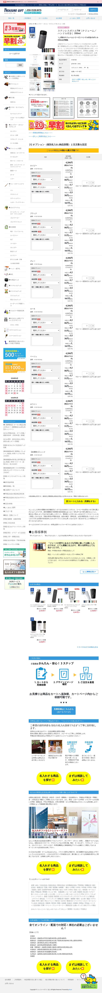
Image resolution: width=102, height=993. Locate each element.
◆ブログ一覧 (7, 511)
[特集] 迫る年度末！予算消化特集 (14, 540)
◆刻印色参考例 (8, 482)
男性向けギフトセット (16, 88)
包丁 (11, 239)
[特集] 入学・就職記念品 (11, 536)
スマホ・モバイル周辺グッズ (17, 118)
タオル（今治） (14, 325)
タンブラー (13, 131)
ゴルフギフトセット (16, 222)
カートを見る (43, 18)
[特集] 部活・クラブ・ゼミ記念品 (14, 533)
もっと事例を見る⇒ (89, 572)
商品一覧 (11, 18)
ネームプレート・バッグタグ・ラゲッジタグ (17, 213)
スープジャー (14, 235)
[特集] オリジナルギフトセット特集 (14, 477)
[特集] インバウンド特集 (11, 544)
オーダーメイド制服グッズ (17, 304)
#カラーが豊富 (76, 79)
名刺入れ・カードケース (17, 153)
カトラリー (13, 255)
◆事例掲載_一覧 (8, 486)
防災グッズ (13, 251)
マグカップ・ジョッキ (16, 139)
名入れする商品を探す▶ (48, 778)
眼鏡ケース (13, 170)
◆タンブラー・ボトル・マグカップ (45, 24)
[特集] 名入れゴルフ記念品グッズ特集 (14, 446)
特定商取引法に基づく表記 (33, 980)
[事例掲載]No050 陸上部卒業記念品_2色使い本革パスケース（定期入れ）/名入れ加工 (14, 462)
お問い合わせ (90, 18)
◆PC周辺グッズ (14, 280)
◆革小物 (11, 97)
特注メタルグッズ (15, 299)
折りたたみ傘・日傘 (16, 259)
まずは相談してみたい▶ (78, 778)
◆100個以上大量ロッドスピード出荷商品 (17, 77)
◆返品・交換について (10, 515)
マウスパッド (14, 194)
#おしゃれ (85, 79)
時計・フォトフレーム (16, 231)
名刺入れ (12, 102)
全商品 (31, 24)
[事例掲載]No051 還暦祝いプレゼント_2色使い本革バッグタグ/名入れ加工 (14, 453)
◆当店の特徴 (7, 504)
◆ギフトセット (14, 84)
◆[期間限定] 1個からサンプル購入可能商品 (17, 342)
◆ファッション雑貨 (15, 148)
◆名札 (11, 274)
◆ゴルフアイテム (14, 207)
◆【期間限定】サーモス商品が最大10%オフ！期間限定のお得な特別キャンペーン (14, 427)
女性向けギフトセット (16, 92)
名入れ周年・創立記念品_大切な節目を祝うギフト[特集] (14, 440)
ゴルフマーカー (14, 218)
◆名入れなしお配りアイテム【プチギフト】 (16, 319)
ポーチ (12, 174)
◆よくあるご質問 (9, 507)
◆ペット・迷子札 (14, 268)
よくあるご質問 (75, 18)
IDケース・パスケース (16, 161)
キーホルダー (14, 157)
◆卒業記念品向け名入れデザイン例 (14, 499)
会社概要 (59, 18)
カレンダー (13, 247)
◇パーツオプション (15, 335)
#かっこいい (92, 79)
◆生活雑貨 (12, 227)
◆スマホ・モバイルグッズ (16, 108)
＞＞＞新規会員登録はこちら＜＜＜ (40, 133)
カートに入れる (76, 501)
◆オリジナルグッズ (15, 291)
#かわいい (75, 81)
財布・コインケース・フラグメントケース (17, 165)
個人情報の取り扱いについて (55, 980)
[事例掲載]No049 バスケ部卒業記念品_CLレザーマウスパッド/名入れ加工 (14, 470)
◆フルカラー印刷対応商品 (16, 311)
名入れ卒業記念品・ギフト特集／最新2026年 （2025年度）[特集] (14, 434)
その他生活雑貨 (14, 263)
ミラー (12, 178)
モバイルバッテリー (16, 113)
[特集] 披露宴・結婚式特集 (12, 519)
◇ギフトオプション (15, 330)
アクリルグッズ (14, 295)
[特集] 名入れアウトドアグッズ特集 (14, 528)
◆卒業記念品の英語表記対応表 (13, 494)
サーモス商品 (14, 143)
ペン (11, 190)
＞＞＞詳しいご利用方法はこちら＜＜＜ (42, 136)
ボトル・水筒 (61, 24)
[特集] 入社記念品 (9, 523)
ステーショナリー (15, 198)
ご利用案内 (27, 18)
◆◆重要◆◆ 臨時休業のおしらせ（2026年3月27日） (22, 1)
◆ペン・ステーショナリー (16, 185)
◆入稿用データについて (11, 490)
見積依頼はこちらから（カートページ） (64, 710)
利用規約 (71, 980)
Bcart (70, 989)
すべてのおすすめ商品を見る (88, 647)
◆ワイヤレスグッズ (15, 285)
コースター (13, 243)
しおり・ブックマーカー (17, 202)
